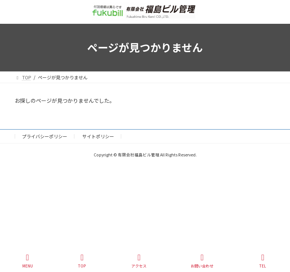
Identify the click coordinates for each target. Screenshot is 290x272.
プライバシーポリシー (44, 136)
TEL (263, 260)
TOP (82, 260)
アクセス (139, 260)
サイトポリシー (98, 136)
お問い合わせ (202, 260)
